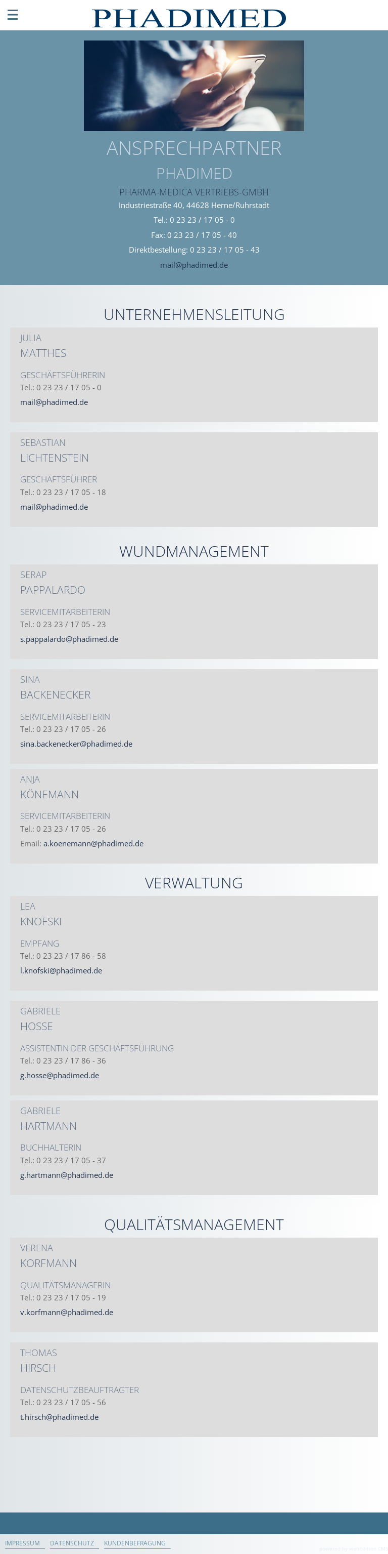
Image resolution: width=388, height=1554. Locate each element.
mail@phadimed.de (194, 265)
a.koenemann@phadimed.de (93, 843)
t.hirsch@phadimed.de (59, 1417)
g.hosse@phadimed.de (59, 1075)
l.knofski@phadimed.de (61, 970)
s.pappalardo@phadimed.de (69, 639)
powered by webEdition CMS (353, 1548)
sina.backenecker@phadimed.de (76, 744)
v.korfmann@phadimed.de (66, 1312)
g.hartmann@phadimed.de (66, 1175)
